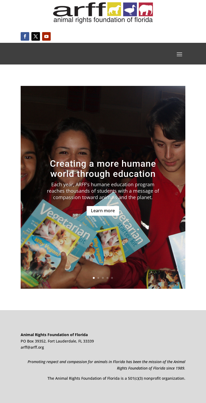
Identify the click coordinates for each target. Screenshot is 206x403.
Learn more (103, 211)
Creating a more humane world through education (103, 168)
